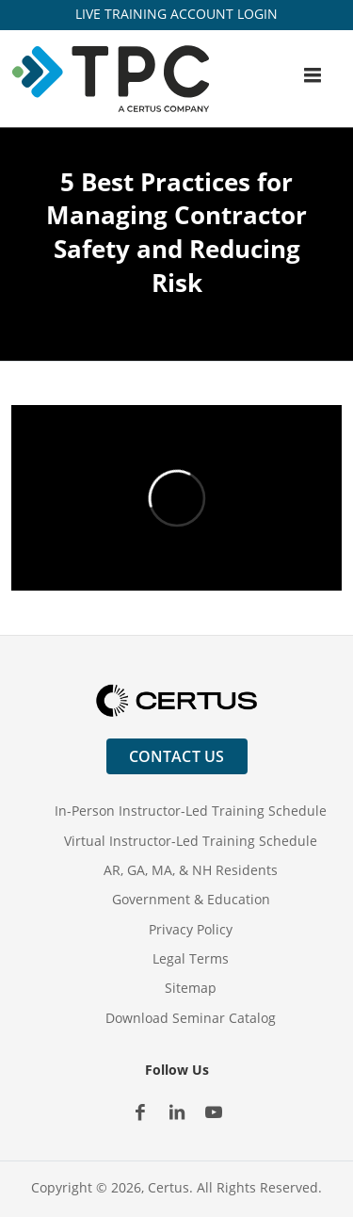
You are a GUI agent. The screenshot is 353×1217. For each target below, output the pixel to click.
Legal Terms (190, 958)
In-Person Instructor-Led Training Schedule (191, 810)
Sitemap (191, 988)
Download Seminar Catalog (190, 1018)
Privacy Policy (191, 929)
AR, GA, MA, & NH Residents (191, 870)
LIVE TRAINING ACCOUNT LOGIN (176, 14)
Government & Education (191, 899)
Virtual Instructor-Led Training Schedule (190, 841)
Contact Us (177, 756)
